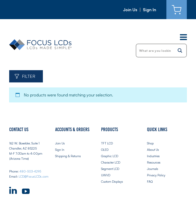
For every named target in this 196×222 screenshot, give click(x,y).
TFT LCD (107, 143)
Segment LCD (110, 169)
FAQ (150, 181)
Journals (152, 169)
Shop (150, 143)
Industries (153, 156)
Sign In (149, 9)
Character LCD (110, 162)
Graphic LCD (109, 156)
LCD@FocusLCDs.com (33, 176)
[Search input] (155, 50)
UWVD (105, 175)
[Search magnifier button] (180, 50)
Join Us (130, 9)
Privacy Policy (156, 175)
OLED (104, 150)
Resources (154, 162)
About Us (153, 150)
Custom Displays (112, 181)
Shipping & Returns (68, 156)
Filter (28, 76)
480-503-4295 (30, 171)
